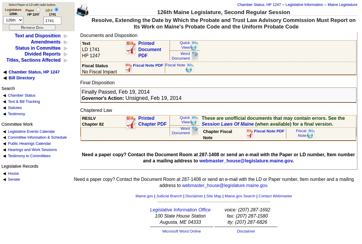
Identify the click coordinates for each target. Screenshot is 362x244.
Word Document (181, 55)
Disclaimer (194, 196)
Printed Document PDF (149, 48)
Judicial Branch (169, 196)
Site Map (213, 196)
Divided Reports (43, 53)
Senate (14, 179)
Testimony (16, 114)
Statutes (15, 107)
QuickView (185, 45)
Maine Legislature (342, 4)
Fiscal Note (175, 65)
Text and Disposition (37, 35)
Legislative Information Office (180, 209)
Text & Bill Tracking (24, 101)
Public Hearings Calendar (29, 143)
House (13, 173)
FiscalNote (301, 133)
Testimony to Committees (29, 156)
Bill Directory (22, 77)
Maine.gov (144, 196)
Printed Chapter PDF (152, 121)
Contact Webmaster (275, 196)
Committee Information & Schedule (37, 137)
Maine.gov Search (240, 196)
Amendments (45, 41)
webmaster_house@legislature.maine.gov (245, 160)
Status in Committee (38, 48)
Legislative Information (304, 4)
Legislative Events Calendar (31, 131)
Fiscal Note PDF (148, 65)
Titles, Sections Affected (33, 60)
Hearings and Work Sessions (32, 149)
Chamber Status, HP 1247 (259, 4)
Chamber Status (21, 95)
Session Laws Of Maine (228, 124)
